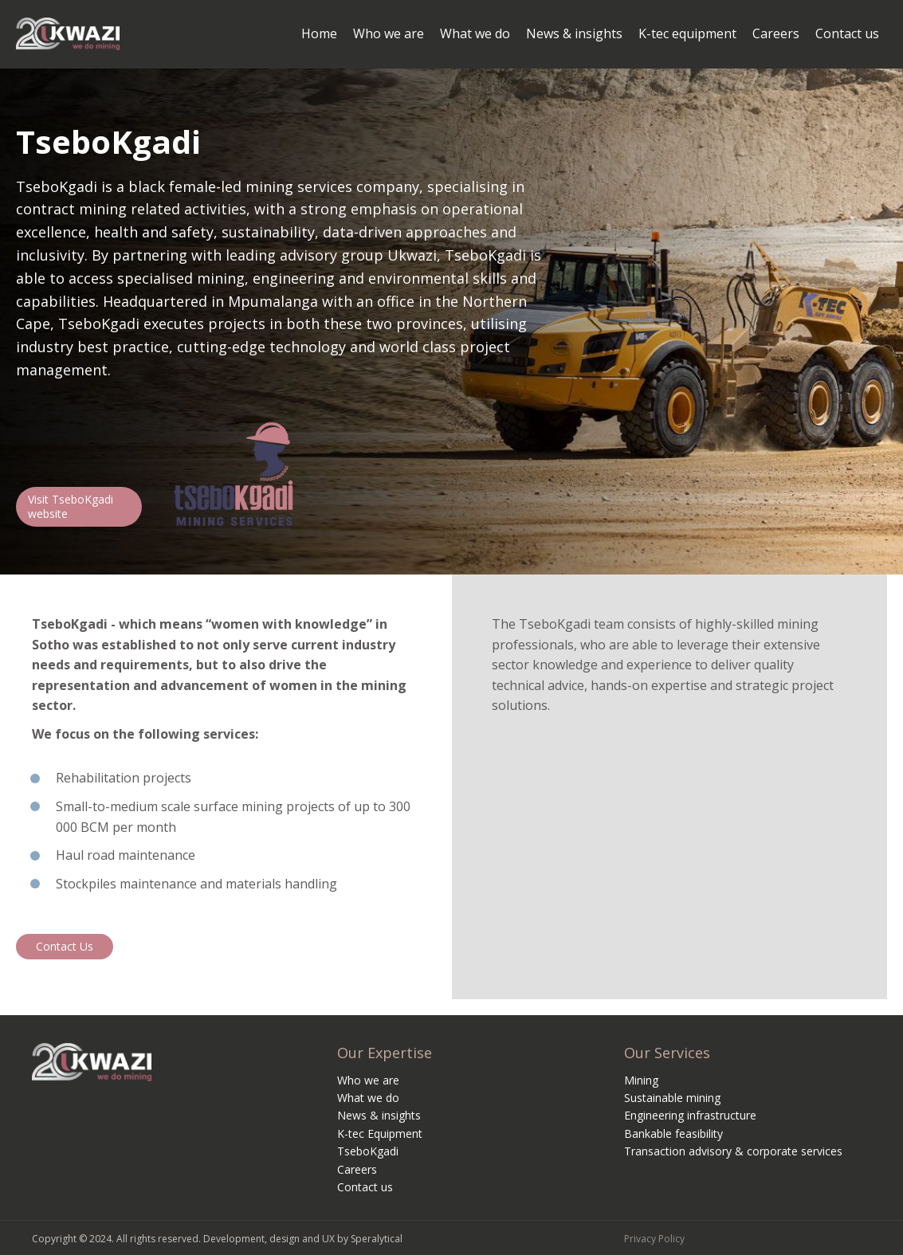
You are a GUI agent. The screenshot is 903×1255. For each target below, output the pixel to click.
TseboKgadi (367, 1151)
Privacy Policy (654, 1238)
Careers (357, 1169)
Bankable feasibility (673, 1133)
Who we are (368, 1080)
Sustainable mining (672, 1097)
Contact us (365, 1186)
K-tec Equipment (379, 1133)
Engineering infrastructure (690, 1115)
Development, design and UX (269, 1238)
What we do (368, 1097)
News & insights (379, 1115)
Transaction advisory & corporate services (733, 1151)
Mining (641, 1080)
